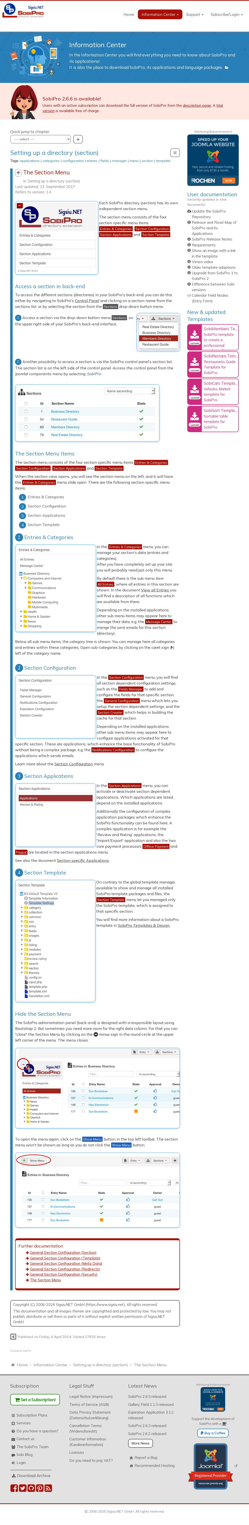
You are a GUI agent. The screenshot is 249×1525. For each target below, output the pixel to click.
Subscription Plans (32, 1412)
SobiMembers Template (226, 328)
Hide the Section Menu (43, 1011)
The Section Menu (45, 1277)
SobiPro (27, 1348)
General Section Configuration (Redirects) (65, 1266)
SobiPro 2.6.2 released (147, 1430)
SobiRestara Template (224, 355)
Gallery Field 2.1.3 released (151, 1401)
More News (141, 1440)
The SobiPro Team (33, 1444)
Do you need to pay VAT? (91, 1457)
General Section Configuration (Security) (64, 1271)
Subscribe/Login (227, 14)
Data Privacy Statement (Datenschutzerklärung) (90, 1412)
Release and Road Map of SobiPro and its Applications (214, 228)
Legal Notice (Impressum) (91, 1393)
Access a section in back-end (50, 285)
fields (104, 161)
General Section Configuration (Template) (65, 1255)
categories (51, 161)
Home (129, 14)
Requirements (204, 245)
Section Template (40, 871)
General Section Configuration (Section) (63, 1250)
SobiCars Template (221, 383)
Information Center (160, 14)
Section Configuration (45, 666)
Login (21, 1459)
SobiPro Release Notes (212, 239)
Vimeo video (202, 261)
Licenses (76, 1449)
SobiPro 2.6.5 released (147, 1393)
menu (134, 161)
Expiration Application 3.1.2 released (151, 1412)
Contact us (26, 1436)
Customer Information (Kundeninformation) (87, 1439)
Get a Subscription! (35, 1396)
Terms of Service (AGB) (89, 1401)
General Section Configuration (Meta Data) (66, 1260)
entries (92, 161)
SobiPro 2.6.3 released (147, 1423)
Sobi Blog (25, 1452)
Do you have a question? (37, 1428)
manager (119, 161)
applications (30, 161)
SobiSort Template (221, 410)
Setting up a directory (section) (54, 152)
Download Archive (33, 1472)
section (147, 161)
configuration (73, 161)
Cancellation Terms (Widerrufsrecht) (85, 1426)
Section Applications (44, 774)
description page (197, 105)
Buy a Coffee (213, 1430)
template (163, 161)
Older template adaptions (214, 267)
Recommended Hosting (154, 1462)
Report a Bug (145, 1455)
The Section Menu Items (44, 451)
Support (195, 14)
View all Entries (164, 588)
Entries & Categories (44, 535)
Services (24, 1420)
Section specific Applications (83, 858)
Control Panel (87, 299)
